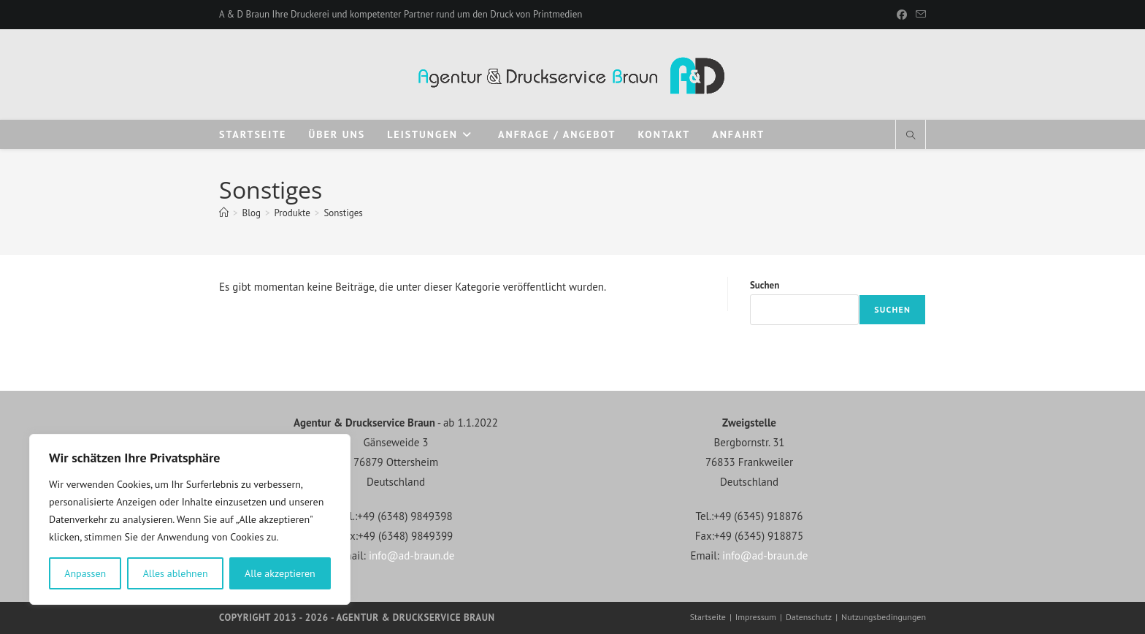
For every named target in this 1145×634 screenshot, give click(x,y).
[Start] (224, 213)
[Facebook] (901, 14)
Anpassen (85, 573)
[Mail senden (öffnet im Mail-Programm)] (918, 14)
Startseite (708, 616)
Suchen (764, 285)
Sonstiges (342, 213)
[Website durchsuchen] (910, 136)
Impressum (755, 616)
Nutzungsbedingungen (883, 616)
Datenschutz (809, 616)
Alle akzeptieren (280, 573)
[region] (190, 519)
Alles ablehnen (175, 573)
